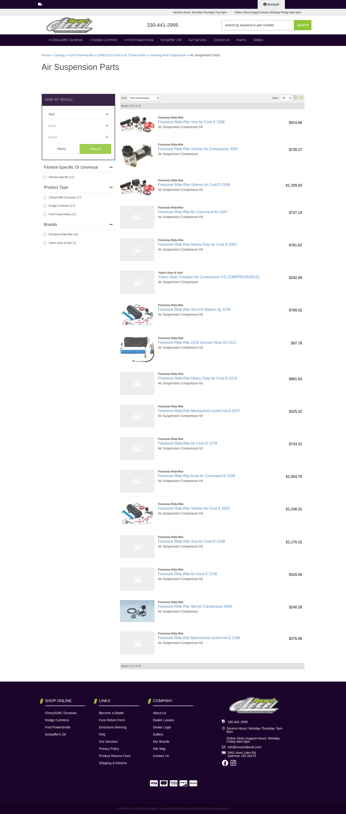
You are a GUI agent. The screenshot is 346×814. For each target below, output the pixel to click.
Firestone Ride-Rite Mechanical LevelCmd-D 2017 (199, 411)
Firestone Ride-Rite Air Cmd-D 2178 (187, 443)
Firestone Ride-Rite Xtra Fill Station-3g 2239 (194, 309)
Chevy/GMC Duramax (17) (65, 197)
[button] (266, 25)
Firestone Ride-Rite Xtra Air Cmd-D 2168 (191, 541)
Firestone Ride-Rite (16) (63, 234)
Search (95, 149)
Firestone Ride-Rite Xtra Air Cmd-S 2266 (191, 122)
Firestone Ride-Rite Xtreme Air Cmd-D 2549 (194, 185)
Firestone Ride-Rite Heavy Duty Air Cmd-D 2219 (197, 378)
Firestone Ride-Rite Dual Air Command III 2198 (196, 476)
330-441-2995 (238, 722)
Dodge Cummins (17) (62, 205)
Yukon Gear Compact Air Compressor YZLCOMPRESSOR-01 (209, 277)
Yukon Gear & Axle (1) (62, 243)
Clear (61, 149)
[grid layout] (295, 98)
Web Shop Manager (215, 809)
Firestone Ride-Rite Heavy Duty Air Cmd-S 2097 (197, 244)
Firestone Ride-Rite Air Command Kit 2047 (193, 212)
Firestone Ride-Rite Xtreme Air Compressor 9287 (198, 149)
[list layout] (301, 98)
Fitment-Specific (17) (61, 177)
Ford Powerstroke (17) (62, 214)
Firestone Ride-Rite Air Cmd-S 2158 (187, 574)
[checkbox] (44, 177)
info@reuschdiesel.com (244, 747)
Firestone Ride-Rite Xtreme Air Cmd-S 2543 (194, 508)
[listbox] (78, 114)
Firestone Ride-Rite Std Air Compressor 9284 (195, 606)
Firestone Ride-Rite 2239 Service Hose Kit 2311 (197, 342)
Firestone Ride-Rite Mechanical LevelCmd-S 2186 (199, 638)
